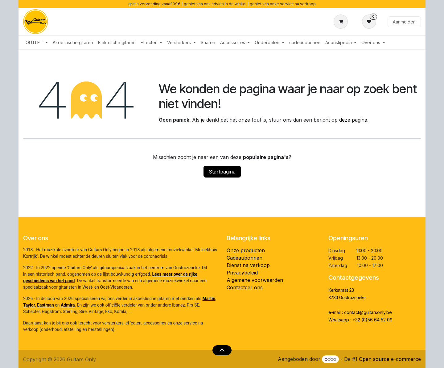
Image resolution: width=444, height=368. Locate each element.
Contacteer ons (245, 287)
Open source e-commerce (390, 359)
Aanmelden (404, 21)
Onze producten (246, 250)
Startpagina (222, 172)
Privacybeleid (242, 273)
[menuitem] (36, 42)
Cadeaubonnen (244, 258)
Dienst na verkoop (248, 265)
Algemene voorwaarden (255, 280)
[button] (221, 350)
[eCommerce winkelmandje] (342, 21)
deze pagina (353, 120)
